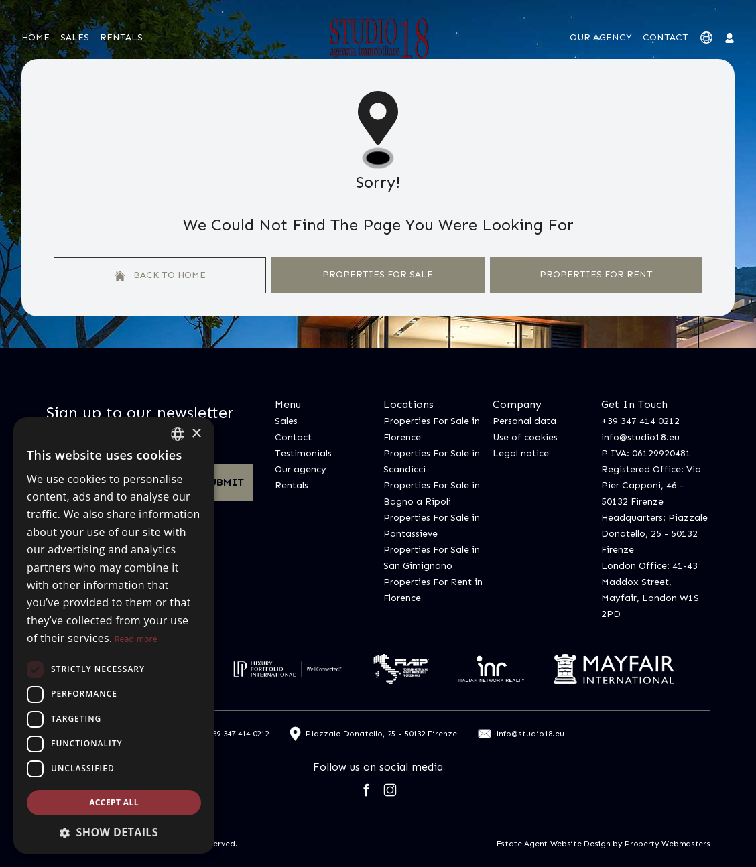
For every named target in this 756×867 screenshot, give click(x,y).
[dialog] (113, 635)
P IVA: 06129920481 (646, 453)
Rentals (121, 37)
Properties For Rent (596, 274)
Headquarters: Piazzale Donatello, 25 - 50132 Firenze (654, 533)
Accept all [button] (114, 802)
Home (35, 37)
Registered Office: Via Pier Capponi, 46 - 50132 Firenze (651, 485)
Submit (223, 482)
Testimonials (303, 453)
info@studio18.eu (640, 437)
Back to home (160, 275)
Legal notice (521, 453)
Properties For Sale (377, 274)
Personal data (524, 421)
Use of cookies (525, 437)
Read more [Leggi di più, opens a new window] (136, 639)
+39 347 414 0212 (640, 421)
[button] (114, 832)
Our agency (601, 37)
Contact (665, 37)
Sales (74, 37)
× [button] (196, 434)
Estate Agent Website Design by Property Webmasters (603, 843)
